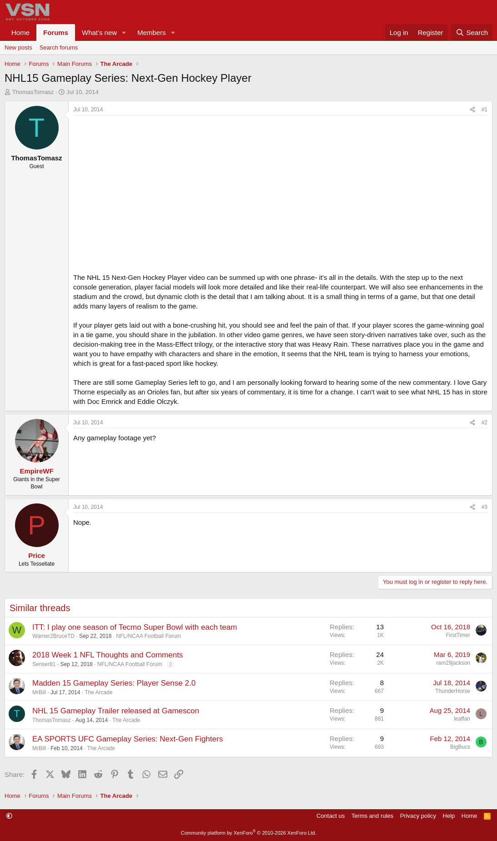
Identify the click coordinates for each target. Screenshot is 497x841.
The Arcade (98, 692)
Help (449, 815)
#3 (484, 507)
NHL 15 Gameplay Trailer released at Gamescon (115, 711)
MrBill (39, 692)
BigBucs (460, 747)
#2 (484, 422)
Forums (55, 32)
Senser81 (43, 664)
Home (20, 32)
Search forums (59, 47)
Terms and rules (372, 815)
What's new (99, 32)
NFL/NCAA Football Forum (148, 636)
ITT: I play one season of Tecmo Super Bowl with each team (134, 627)
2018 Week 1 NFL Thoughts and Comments (107, 655)
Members (151, 32)
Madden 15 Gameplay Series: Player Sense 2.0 (114, 683)
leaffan (462, 719)
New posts (18, 47)
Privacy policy (418, 815)
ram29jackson (453, 663)
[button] (124, 32)
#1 (484, 109)
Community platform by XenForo (248, 833)
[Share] (472, 110)
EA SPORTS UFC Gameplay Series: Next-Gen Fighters (127, 739)
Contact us (330, 815)
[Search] (471, 32)
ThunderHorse (452, 691)
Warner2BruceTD (53, 636)
